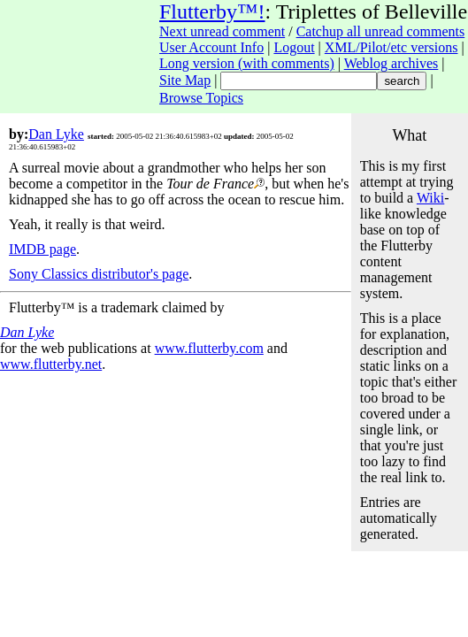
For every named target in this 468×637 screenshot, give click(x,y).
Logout (293, 47)
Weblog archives (391, 63)
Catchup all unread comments (380, 31)
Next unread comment (222, 31)
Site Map (185, 80)
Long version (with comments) (246, 63)
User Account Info (211, 47)
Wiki (430, 197)
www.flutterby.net (51, 364)
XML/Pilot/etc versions (391, 47)
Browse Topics (201, 97)
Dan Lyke (56, 134)
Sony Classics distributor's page (98, 273)
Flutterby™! (212, 11)
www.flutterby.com (209, 348)
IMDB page (42, 249)
